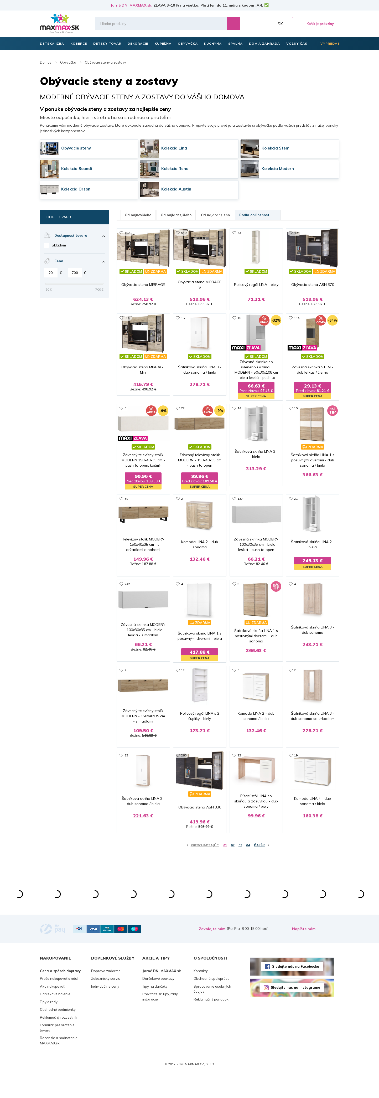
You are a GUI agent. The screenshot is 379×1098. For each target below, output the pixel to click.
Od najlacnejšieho (176, 215)
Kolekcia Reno (174, 168)
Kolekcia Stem (275, 148)
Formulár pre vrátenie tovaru (57, 1052)
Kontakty (201, 995)
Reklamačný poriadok (211, 1024)
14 (239, 413)
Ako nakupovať (52, 1011)
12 (183, 685)
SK (280, 23)
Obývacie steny (76, 148)
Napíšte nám (303, 953)
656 (127, 323)
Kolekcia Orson (75, 189)
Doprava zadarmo (106, 995)
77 (183, 413)
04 (248, 870)
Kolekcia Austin (176, 189)
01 (225, 870)
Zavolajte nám (212, 953)
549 (183, 233)
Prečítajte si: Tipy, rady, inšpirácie (160, 1021)
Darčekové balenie (55, 1019)
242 (127, 594)
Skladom (59, 245)
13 (126, 775)
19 (296, 775)
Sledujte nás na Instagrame (295, 1012)
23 (239, 775)
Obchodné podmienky (58, 1034)
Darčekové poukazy (158, 1003)
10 (239, 323)
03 (240, 870)
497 (296, 233)
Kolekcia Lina (174, 148)
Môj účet (269, 23)
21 (296, 504)
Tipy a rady (49, 1026)
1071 (128, 233)
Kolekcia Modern (278, 168)
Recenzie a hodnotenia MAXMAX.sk (58, 1065)
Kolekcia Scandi (76, 168)
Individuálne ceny (105, 1011)
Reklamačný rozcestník (58, 1042)
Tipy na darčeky (155, 1011)
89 (126, 504)
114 (296, 323)
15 (183, 323)
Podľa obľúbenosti (258, 215)
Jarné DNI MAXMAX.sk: (131, 5)
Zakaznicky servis (105, 1003)
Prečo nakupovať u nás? (59, 1003)
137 (240, 504)
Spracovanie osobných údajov (212, 1013)
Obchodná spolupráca (212, 1003)
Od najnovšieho (138, 215)
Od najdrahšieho (215, 215)
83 (239, 233)
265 (183, 775)
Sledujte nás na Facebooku (295, 991)
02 (233, 870)
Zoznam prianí (257, 23)
